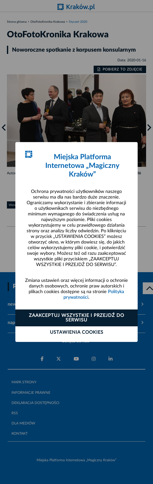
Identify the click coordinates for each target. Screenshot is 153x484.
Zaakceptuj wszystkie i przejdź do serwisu (76, 317)
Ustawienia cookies (76, 332)
